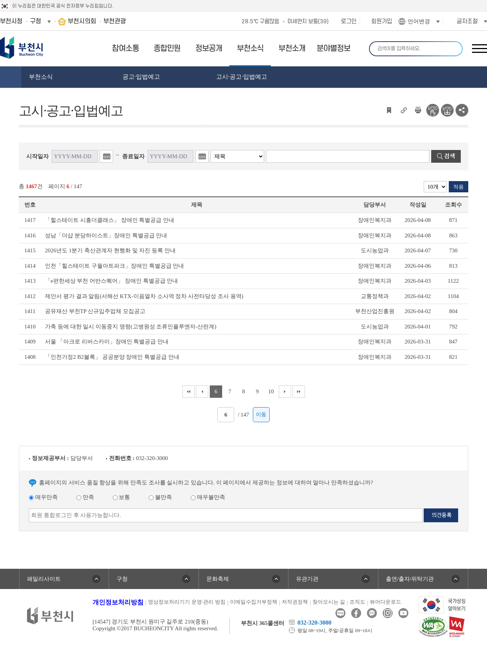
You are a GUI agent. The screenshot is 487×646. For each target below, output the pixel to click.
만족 (85, 497)
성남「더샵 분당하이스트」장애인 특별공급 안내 (106, 235)
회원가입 (381, 21)
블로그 (340, 613)
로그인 (349, 21)
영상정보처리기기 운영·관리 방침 (187, 602)
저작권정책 (295, 602)
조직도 (357, 602)
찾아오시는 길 (328, 602)
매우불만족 (208, 497)
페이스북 (356, 613)
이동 (261, 414)
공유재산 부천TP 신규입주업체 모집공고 (95, 311)
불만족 (160, 497)
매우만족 (43, 497)
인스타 (387, 613)
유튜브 (403, 613)
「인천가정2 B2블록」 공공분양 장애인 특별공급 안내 (112, 357)
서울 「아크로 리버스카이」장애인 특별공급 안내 (107, 342)
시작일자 (37, 156)
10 (271, 391)
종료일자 (133, 156)
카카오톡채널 (372, 613)
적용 (458, 187)
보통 (121, 497)
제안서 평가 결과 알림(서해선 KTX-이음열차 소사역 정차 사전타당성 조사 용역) (144, 296)
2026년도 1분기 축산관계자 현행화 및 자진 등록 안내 (110, 250)
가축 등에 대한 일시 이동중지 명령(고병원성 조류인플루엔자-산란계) (131, 327)
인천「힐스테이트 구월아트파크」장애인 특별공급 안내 (114, 266)
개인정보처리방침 (118, 602)
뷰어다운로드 (385, 602)
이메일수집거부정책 (253, 602)
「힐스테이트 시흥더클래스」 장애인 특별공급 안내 (109, 220)
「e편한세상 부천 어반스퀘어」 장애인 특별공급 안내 (111, 281)
